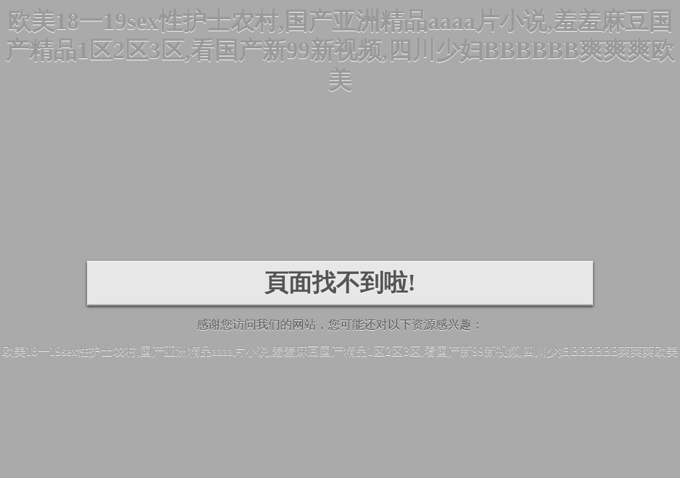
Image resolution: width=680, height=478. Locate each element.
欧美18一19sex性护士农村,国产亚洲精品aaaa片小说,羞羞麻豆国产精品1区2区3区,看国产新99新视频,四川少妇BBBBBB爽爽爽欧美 (340, 51)
